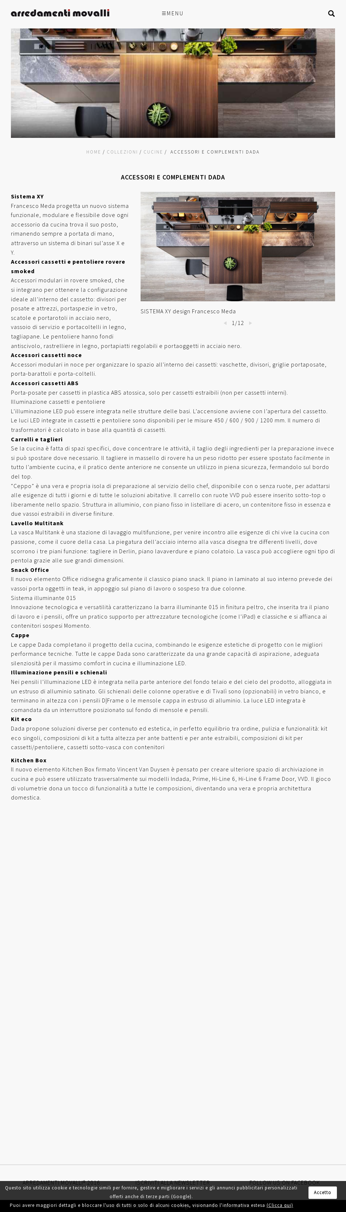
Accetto (322, 1192)
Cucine (153, 152)
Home (93, 152)
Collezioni (122, 152)
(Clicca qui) (280, 1205)
